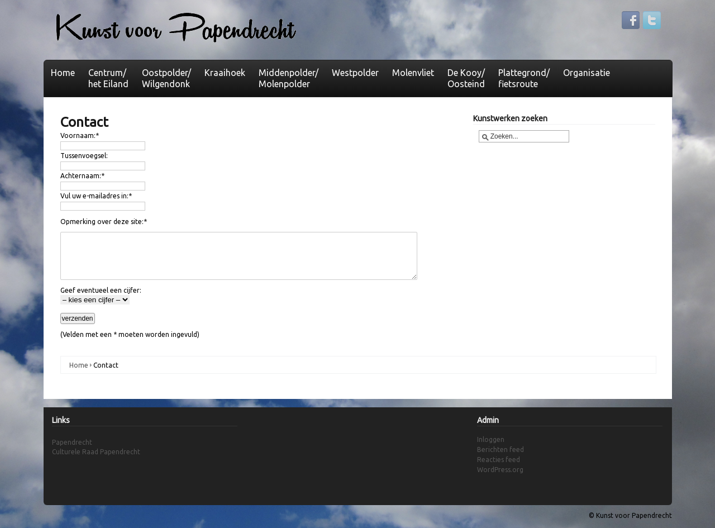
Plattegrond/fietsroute (524, 78)
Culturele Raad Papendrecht (96, 451)
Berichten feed (500, 449)
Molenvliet (413, 73)
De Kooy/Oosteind (466, 78)
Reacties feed (498, 459)
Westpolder (355, 73)
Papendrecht (72, 442)
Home (63, 73)
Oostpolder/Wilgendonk (166, 78)
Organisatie (586, 73)
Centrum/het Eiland (108, 78)
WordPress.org (500, 469)
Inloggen (490, 439)
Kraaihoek (224, 73)
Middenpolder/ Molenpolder (288, 78)
